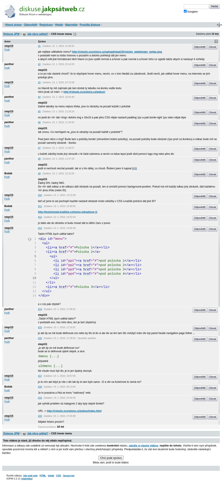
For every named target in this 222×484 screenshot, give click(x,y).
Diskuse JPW (11, 34)
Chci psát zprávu (111, 458)
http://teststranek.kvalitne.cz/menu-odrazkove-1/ (67, 211)
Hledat (59, 24)
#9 (39, 173)
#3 (39, 82)
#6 (39, 122)
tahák (51, 475)
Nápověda (71, 24)
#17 (40, 376)
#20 (40, 416)
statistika (27, 478)
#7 (39, 148)
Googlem (191, 11)
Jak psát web (30, 475)
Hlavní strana (13, 24)
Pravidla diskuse (90, 24)
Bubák (8, 173)
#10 (40, 195)
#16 (40, 338)
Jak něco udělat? (37, 34)
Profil (7, 49)
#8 (39, 158)
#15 (40, 327)
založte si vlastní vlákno (143, 445)
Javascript (68, 475)
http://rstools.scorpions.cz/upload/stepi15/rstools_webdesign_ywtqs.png (117, 51)
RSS (74, 34)
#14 (40, 309)
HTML (42, 475)
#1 (39, 46)
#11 (40, 206)
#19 (40, 397)
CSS (58, 475)
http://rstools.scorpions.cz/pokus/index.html (74, 410)
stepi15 (8, 45)
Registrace (46, 24)
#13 (40, 228)
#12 (40, 217)
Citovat (212, 47)
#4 (39, 97)
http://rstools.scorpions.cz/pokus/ (84, 91)
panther (9, 64)
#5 (39, 111)
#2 (39, 64)
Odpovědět (30, 24)
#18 (40, 386)
